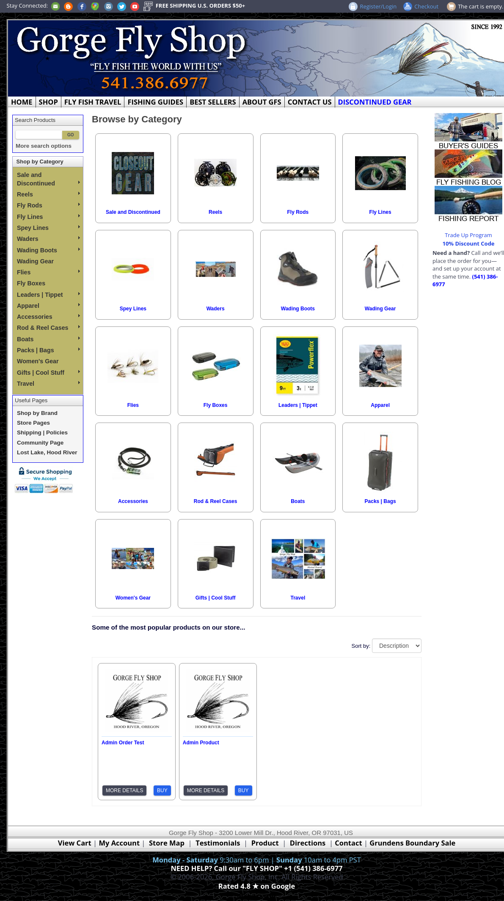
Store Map (167, 843)
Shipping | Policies (42, 432)
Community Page (40, 442)
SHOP (48, 102)
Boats (48, 339)
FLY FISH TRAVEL (92, 102)
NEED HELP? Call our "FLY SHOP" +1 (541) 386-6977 (256, 868)
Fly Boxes (31, 283)
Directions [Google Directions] (307, 843)
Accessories (48, 316)
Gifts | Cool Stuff (48, 372)
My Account (119, 843)
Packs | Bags (48, 350)
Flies (48, 272)
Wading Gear (35, 261)
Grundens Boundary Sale (412, 843)
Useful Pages (31, 400)
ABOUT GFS (261, 102)
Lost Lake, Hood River (47, 452)
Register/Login (378, 6)
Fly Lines (48, 216)
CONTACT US (310, 102)
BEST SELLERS (213, 102)
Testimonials (218, 843)
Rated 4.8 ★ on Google (256, 886)
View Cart (74, 843)
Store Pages (33, 423)
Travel (48, 383)
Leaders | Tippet (48, 294)
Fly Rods (48, 205)
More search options (44, 146)
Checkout (426, 6)
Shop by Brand (37, 413)
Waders (48, 238)
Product (265, 843)
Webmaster (257, 896)
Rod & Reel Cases (48, 327)
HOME (22, 102)
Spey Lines (48, 227)
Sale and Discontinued (48, 179)
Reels (48, 194)
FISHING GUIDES (155, 102)
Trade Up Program (468, 235)
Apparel (48, 305)
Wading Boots (48, 250)
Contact (349, 843)
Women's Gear (38, 361)
